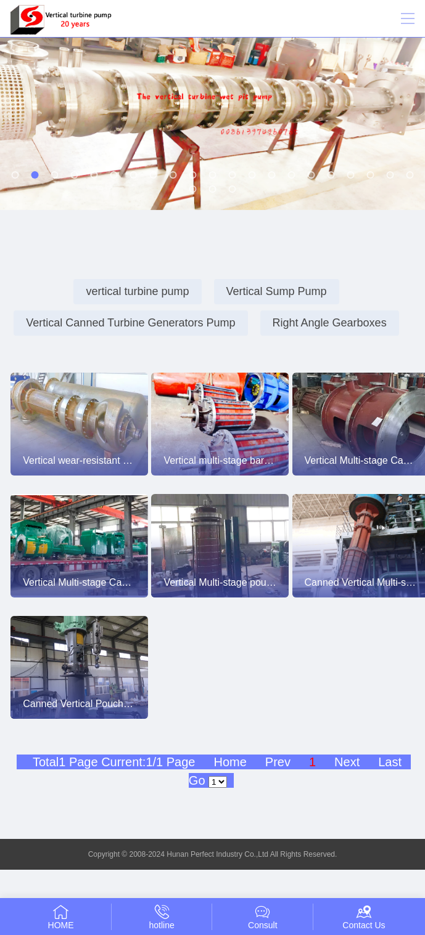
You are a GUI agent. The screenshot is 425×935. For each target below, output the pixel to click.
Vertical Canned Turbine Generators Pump (130, 323)
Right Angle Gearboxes (330, 323)
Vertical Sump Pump (276, 291)
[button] (15, 175)
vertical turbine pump (137, 291)
